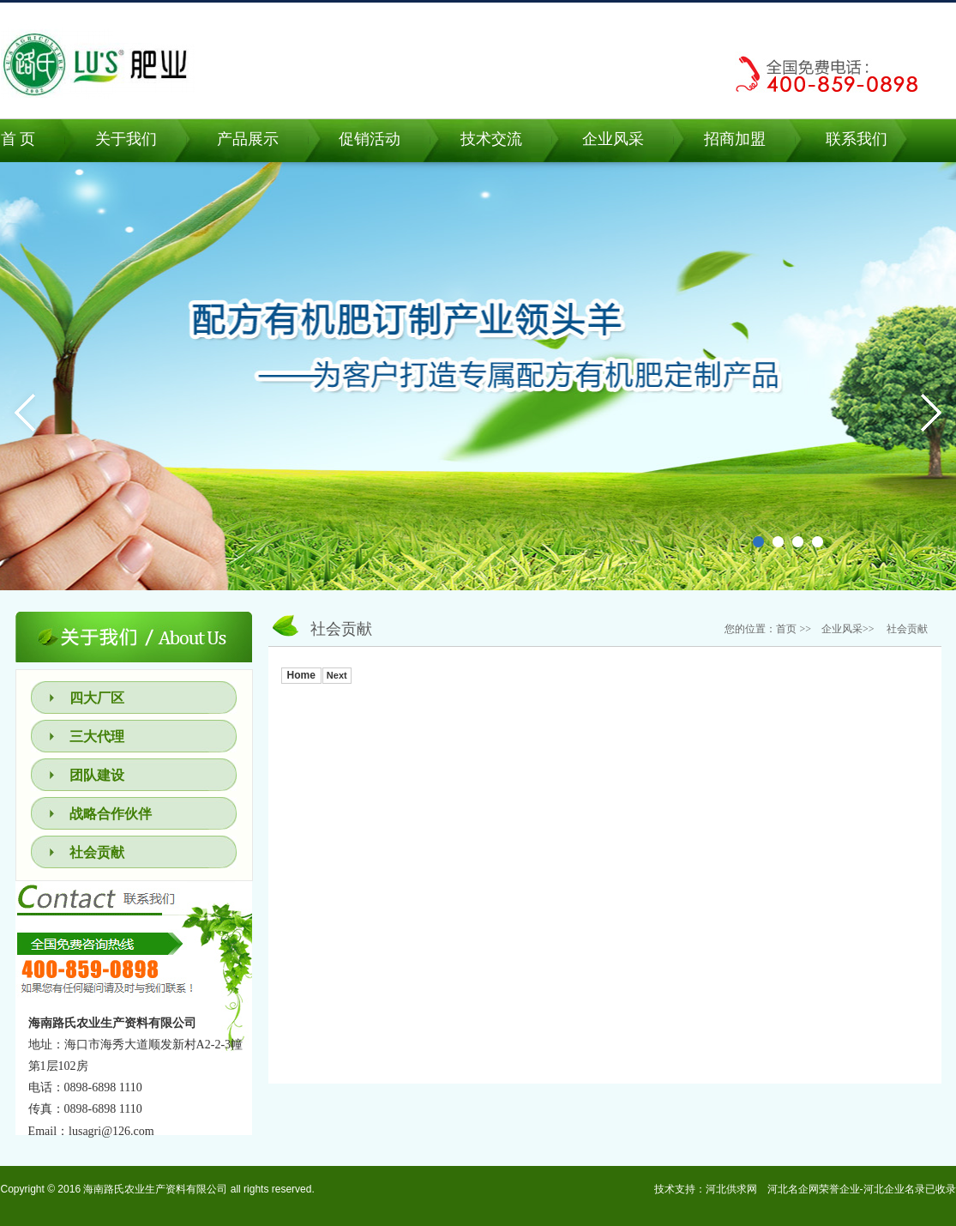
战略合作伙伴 (110, 813)
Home (301, 675)
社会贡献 (96, 852)
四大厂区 (96, 698)
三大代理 (96, 736)
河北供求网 (731, 1189)
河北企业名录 (894, 1189)
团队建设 (96, 775)
